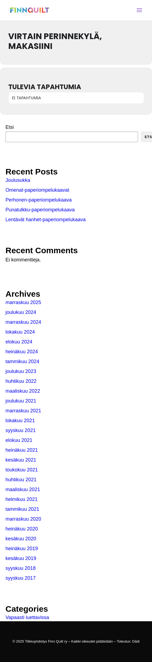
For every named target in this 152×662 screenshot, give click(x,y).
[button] (139, 10)
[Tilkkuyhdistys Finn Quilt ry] (29, 10)
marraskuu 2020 (23, 519)
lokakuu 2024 (20, 332)
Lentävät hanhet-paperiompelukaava (45, 219)
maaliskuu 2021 (22, 489)
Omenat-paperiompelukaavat (37, 190)
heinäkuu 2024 (21, 351)
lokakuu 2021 (20, 420)
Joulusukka (17, 180)
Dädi (136, 641)
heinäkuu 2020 (21, 529)
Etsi (9, 127)
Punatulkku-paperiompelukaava (40, 209)
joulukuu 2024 (20, 312)
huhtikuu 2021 (20, 479)
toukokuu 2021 (21, 470)
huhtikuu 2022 (20, 381)
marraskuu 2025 (23, 302)
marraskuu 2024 (23, 322)
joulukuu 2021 (20, 401)
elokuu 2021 (18, 440)
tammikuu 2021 (22, 509)
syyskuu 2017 (20, 578)
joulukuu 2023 (20, 371)
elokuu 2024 (18, 342)
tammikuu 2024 (22, 361)
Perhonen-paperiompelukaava (38, 200)
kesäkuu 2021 (20, 460)
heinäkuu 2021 (21, 450)
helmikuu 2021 (21, 499)
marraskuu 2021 (23, 410)
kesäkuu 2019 (20, 558)
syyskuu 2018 (20, 568)
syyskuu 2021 (20, 430)
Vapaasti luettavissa (27, 617)
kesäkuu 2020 (20, 538)
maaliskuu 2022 (22, 391)
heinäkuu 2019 (21, 548)
